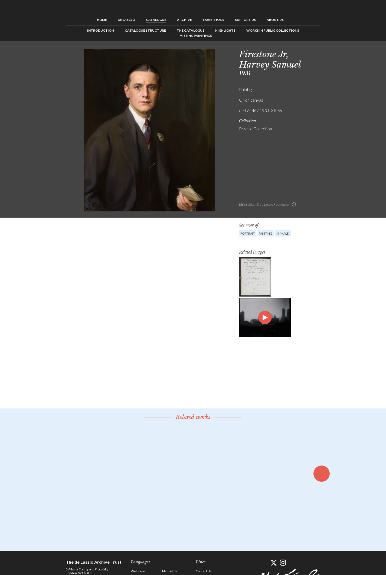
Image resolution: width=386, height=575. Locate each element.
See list (338, 53)
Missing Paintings (195, 36)
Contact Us (204, 571)
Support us (245, 20)
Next (346, 53)
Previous (330, 53)
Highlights (225, 30)
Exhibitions (213, 20)
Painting (265, 233)
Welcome (138, 571)
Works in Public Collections (272, 30)
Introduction (100, 30)
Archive (184, 20)
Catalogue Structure (145, 30)
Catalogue (156, 20)
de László (126, 20)
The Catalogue (190, 30)
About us (275, 20)
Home (102, 20)
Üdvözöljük (169, 571)
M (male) (283, 233)
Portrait (247, 233)
